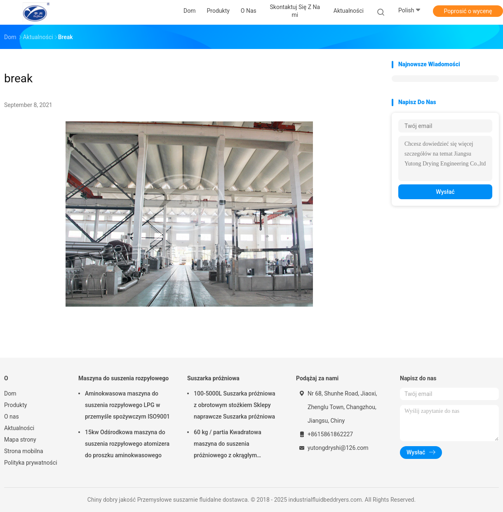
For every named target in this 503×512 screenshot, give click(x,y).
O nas (11, 416)
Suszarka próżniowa (213, 378)
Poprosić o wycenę (468, 11)
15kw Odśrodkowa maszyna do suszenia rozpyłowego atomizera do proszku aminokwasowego (127, 443)
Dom (10, 393)
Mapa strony (20, 439)
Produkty (15, 405)
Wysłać (445, 192)
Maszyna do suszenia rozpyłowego (123, 378)
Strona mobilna (23, 451)
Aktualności (19, 428)
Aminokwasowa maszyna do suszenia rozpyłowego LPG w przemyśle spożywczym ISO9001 (127, 405)
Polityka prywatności (30, 462)
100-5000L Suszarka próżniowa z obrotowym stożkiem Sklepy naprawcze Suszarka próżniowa (234, 405)
